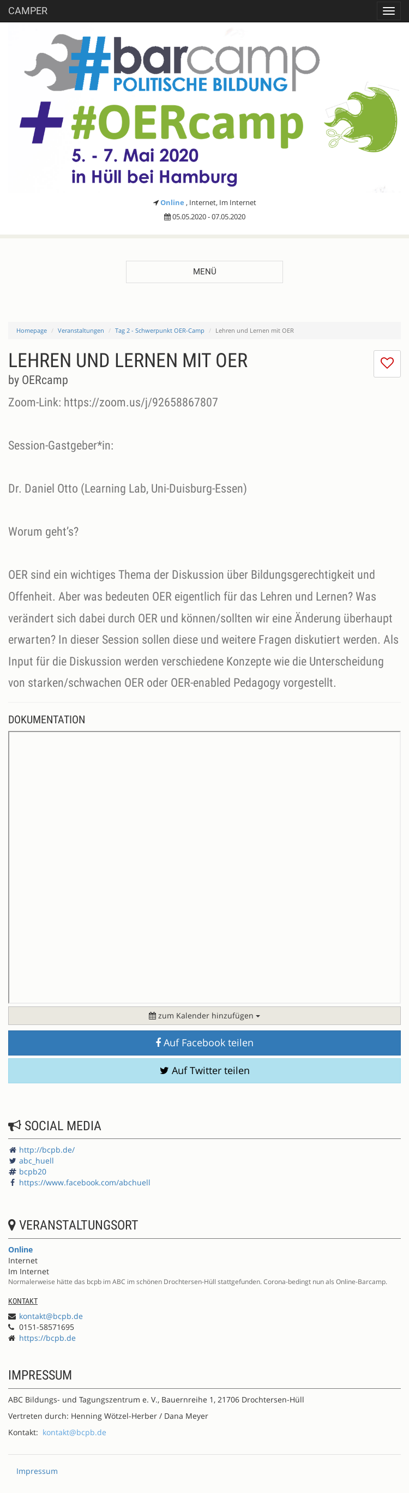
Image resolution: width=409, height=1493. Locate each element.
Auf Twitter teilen (205, 1070)
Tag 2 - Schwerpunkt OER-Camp (159, 330)
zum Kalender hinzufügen (204, 1015)
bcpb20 (32, 1171)
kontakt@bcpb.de (51, 1316)
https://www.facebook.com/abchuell (85, 1182)
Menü (204, 272)
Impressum (37, 1471)
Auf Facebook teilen (204, 1042)
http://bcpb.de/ (47, 1149)
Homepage (31, 330)
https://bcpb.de (47, 1338)
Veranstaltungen (81, 330)
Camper (27, 10)
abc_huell (36, 1160)
